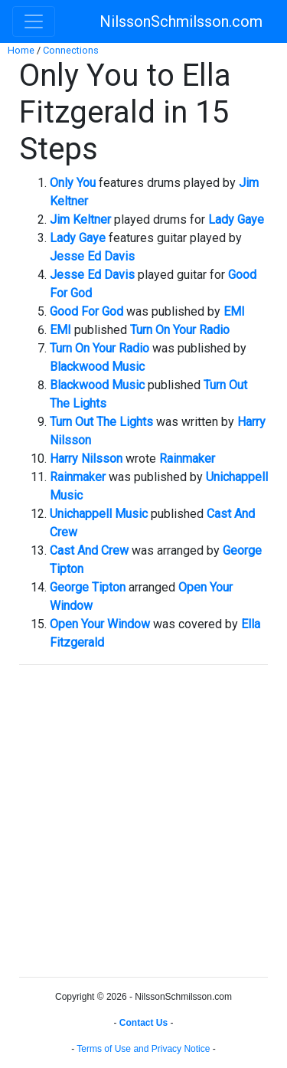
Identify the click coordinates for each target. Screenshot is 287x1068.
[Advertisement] (143, 821)
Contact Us (143, 1022)
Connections (71, 50)
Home (21, 50)
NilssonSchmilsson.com (181, 21)
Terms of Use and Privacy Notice (143, 1048)
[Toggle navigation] (33, 21)
